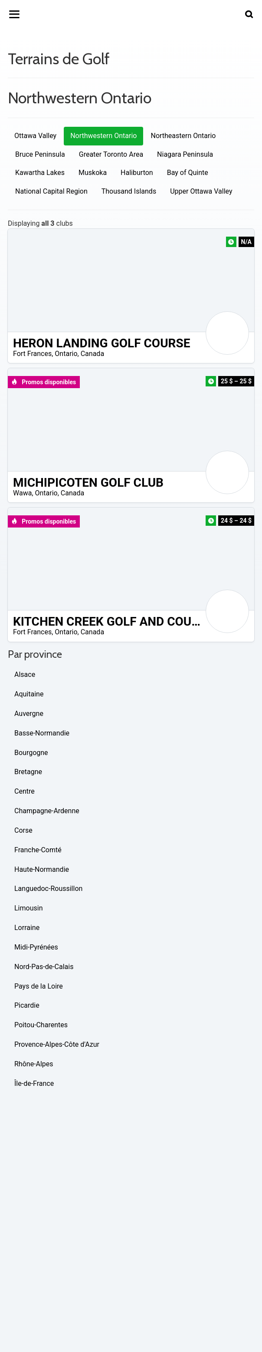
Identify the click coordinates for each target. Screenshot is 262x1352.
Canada (92, 354)
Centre (24, 791)
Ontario (66, 354)
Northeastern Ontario (183, 136)
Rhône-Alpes (33, 1064)
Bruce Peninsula (40, 154)
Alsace (24, 674)
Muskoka (93, 172)
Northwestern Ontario (103, 136)
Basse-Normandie (41, 733)
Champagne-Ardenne (46, 811)
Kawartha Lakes (40, 172)
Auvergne (28, 713)
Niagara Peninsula (185, 154)
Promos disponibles (43, 382)
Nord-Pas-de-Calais (43, 967)
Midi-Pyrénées (36, 947)
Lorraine (26, 927)
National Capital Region (51, 191)
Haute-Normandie (41, 869)
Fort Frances (32, 354)
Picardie (26, 1005)
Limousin (28, 908)
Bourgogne (31, 753)
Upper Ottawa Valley (201, 191)
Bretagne (28, 772)
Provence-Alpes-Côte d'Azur (56, 1044)
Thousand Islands (129, 191)
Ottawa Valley (35, 136)
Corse (23, 830)
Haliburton (137, 172)
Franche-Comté (38, 850)
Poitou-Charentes (41, 1025)
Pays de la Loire (38, 986)
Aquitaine (28, 694)
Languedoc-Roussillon (48, 888)
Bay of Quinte (187, 172)
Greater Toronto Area (111, 154)
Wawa (22, 493)
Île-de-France (34, 1083)
